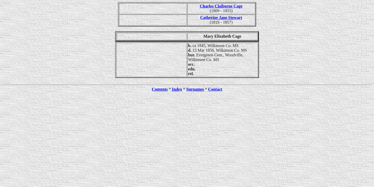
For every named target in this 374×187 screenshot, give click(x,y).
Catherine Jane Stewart (221, 17)
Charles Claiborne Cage (221, 6)
